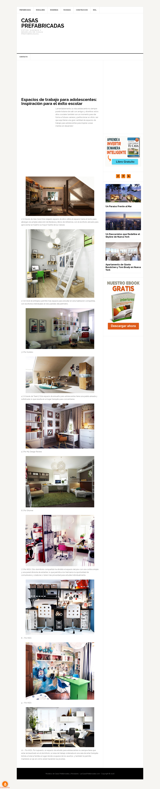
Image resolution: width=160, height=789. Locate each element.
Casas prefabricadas (42, 23)
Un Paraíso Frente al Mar (119, 206)
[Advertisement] (96, 33)
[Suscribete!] (5, 784)
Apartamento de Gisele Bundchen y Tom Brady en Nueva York (123, 267)
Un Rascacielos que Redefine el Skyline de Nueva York (123, 235)
